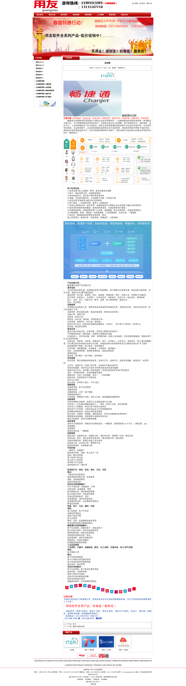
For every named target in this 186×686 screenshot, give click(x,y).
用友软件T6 (39, 68)
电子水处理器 (117, 665)
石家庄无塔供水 (107, 665)
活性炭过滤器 (67, 661)
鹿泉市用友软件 (134, 661)
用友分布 (124, 15)
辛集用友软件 (88, 665)
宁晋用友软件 (97, 665)
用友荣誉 (88, 15)
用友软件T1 (39, 78)
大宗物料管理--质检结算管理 (45, 90)
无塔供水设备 (85, 661)
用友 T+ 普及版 (89, 650)
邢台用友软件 (49, 661)
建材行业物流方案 (79, 626)
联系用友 (112, 15)
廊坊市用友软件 (79, 665)
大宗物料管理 (40, 81)
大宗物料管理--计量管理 (43, 84)
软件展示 (64, 15)
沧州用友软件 (124, 661)
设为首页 (142, 3)
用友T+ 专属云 (123, 650)
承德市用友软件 (145, 661)
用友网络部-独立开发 (110, 677)
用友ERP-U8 (40, 65)
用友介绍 (51, 15)
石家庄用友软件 (39, 661)
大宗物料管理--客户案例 (43, 97)
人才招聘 (100, 15)
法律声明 (93, 684)
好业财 (72, 650)
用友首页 (39, 15)
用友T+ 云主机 (106, 650)
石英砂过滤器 (94, 661)
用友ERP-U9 (40, 62)
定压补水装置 (58, 661)
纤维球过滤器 (76, 661)
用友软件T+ (39, 71)
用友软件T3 (39, 75)
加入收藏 (135, 3)
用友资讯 (76, 15)
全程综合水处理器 (105, 661)
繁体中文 (149, 3)
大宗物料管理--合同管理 (43, 87)
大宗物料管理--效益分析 (43, 93)
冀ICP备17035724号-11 (93, 682)
